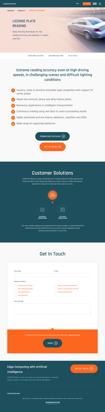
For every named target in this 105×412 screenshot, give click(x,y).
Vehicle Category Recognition (65, 285)
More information (74, 335)
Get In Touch (86, 3)
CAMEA (9, 4)
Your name (17, 271)
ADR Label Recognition (23, 289)
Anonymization (21, 295)
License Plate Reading (23, 285)
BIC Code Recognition (63, 292)
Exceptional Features (36, 56)
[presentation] (29, 320)
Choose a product (20, 281)
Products (21, 11)
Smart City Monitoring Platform (66, 289)
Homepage (10, 11)
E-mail (56, 271)
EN (77, 3)
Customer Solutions (56, 56)
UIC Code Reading (22, 292)
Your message (18, 301)
